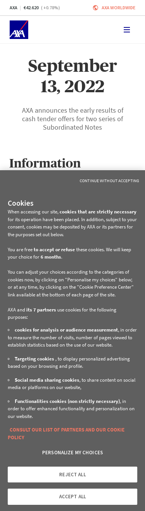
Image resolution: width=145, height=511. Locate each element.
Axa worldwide (118, 7)
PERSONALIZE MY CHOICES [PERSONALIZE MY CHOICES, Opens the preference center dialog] (72, 452)
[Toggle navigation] (126, 29)
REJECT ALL (72, 474)
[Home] (19, 29)
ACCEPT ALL (72, 496)
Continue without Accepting (109, 180)
